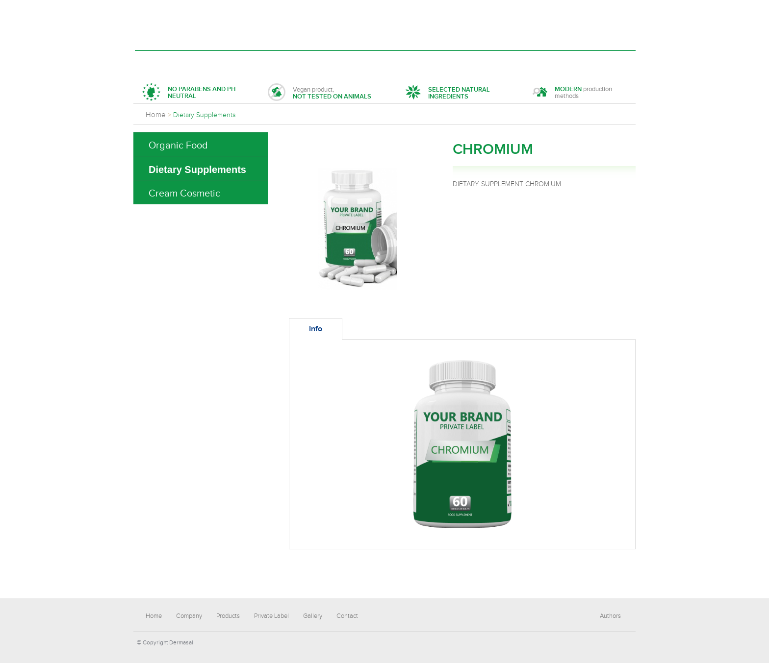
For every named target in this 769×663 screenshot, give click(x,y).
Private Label (325, 62)
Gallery (385, 62)
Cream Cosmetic (184, 193)
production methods (572, 93)
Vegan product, (319, 93)
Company (206, 62)
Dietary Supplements (197, 169)
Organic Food (178, 145)
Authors (610, 616)
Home (160, 62)
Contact (436, 62)
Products (261, 62)
